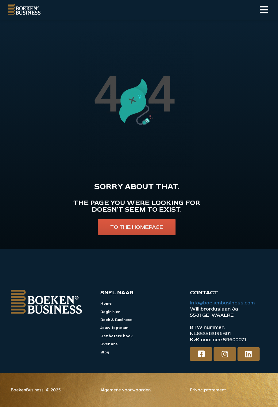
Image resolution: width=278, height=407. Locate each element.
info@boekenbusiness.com (222, 303)
